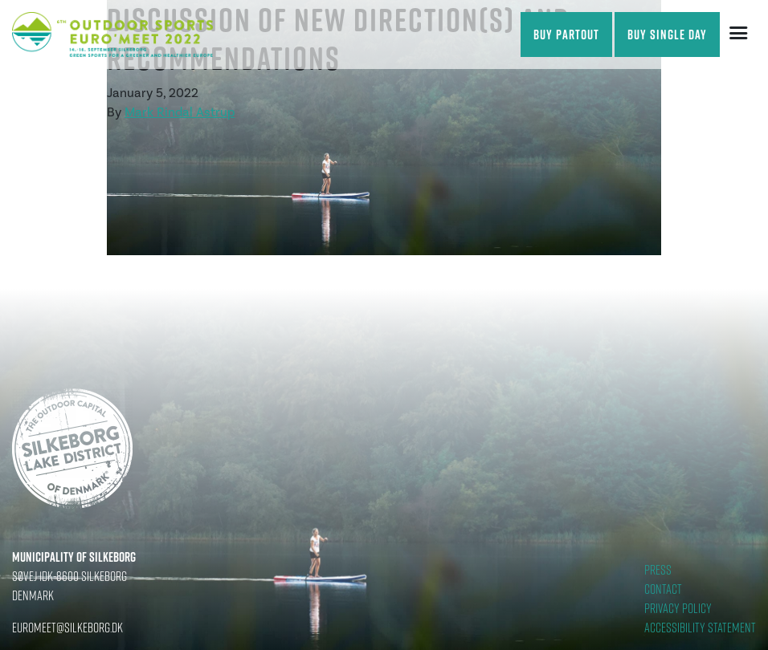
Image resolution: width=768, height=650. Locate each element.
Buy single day (667, 34)
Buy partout (566, 34)
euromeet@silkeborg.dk (67, 627)
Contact (663, 589)
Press (658, 570)
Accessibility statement (700, 627)
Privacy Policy (678, 608)
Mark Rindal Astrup (180, 112)
